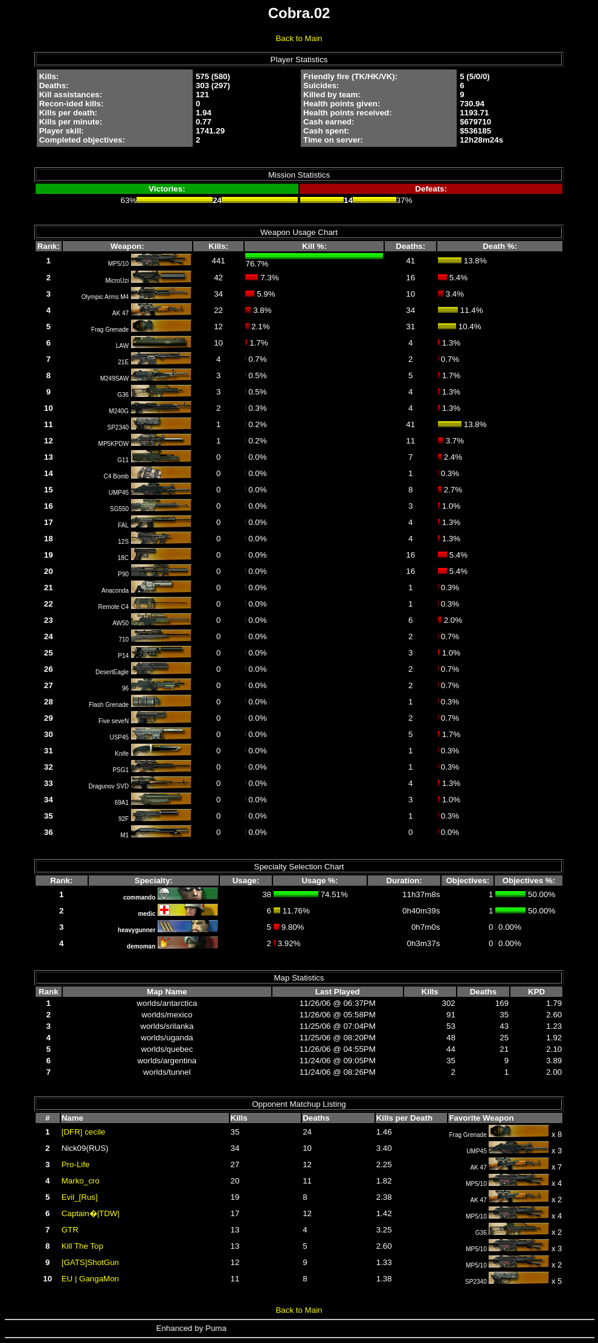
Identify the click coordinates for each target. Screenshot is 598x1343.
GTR (70, 1229)
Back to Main (298, 38)
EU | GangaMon (90, 1278)
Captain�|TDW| (91, 1213)
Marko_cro (81, 1180)
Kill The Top (82, 1246)
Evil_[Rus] (80, 1197)
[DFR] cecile (84, 1131)
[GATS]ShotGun (90, 1262)
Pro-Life (76, 1164)
